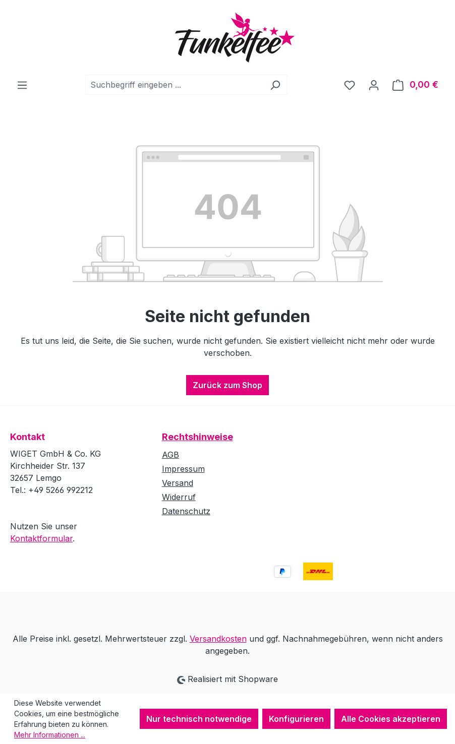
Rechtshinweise (197, 436)
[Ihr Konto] (374, 85)
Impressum (183, 469)
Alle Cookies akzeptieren (390, 719)
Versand (177, 483)
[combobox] (174, 85)
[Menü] (22, 85)
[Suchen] (275, 85)
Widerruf (179, 497)
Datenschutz (186, 511)
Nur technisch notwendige (199, 719)
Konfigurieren (296, 719)
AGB (170, 455)
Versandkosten (218, 639)
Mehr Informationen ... (49, 734)
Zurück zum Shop (227, 385)
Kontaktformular (41, 538)
